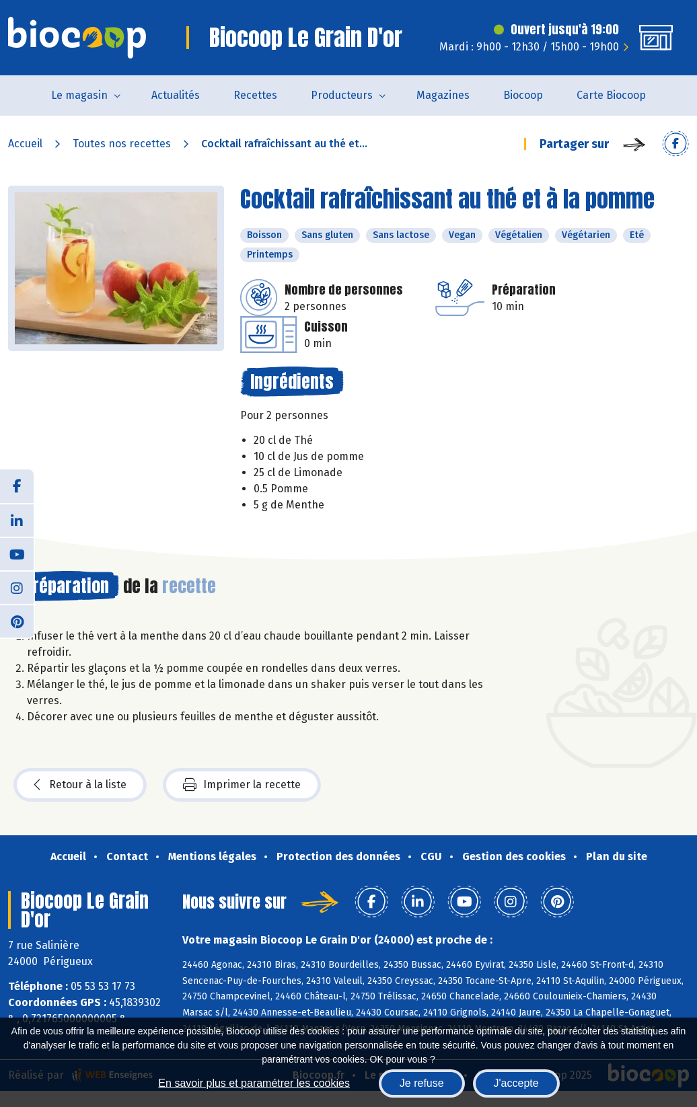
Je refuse (422, 1083)
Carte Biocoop (611, 95)
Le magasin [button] (79, 95)
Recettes (255, 95)
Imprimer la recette (242, 785)
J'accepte (516, 1083)
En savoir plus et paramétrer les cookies (254, 1083)
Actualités (175, 95)
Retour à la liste (80, 785)
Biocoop (523, 95)
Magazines (443, 95)
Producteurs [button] (342, 95)
